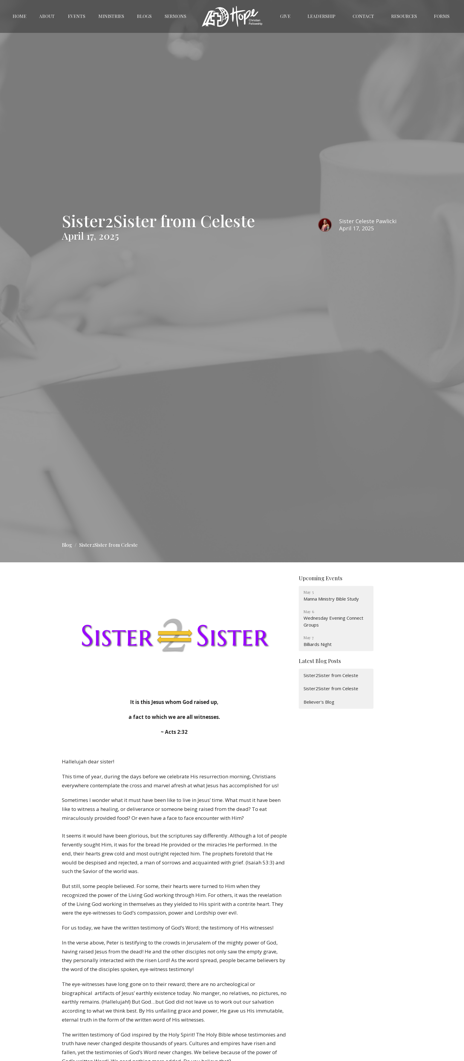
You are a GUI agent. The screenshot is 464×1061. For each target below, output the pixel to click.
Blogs (144, 16)
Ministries (111, 16)
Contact (363, 16)
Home (19, 16)
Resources (404, 16)
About (47, 16)
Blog (67, 545)
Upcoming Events (320, 578)
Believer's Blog (319, 702)
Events (76, 16)
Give (285, 16)
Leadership (321, 16)
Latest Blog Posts (320, 661)
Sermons (175, 16)
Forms (441, 16)
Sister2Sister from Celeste (331, 675)
